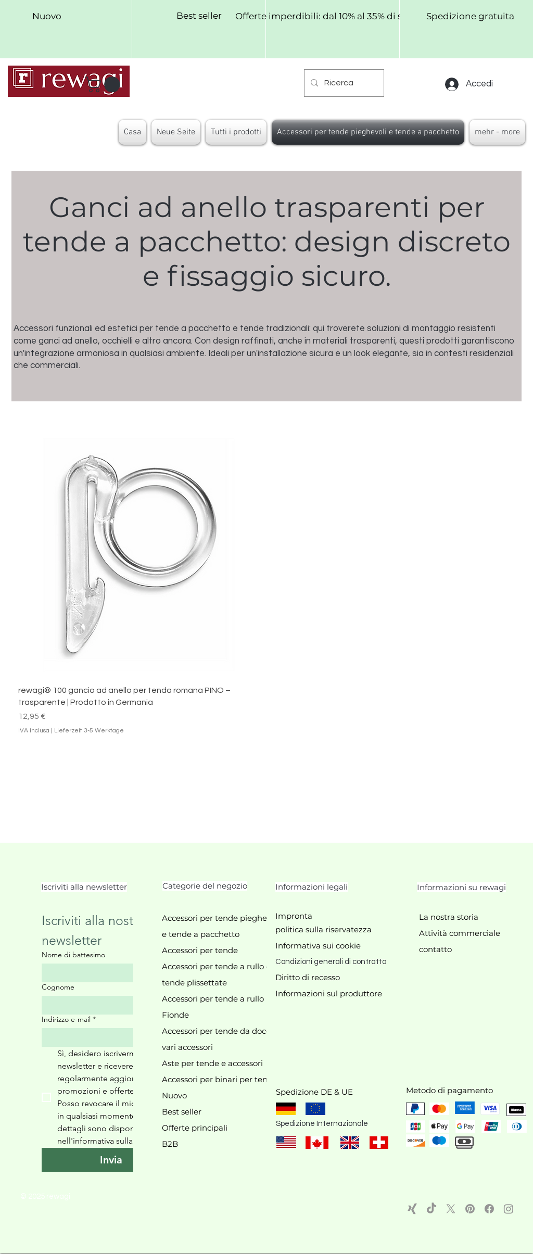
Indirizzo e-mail (69, 1019)
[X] (451, 1208)
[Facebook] (489, 1208)
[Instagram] (508, 1208)
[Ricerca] (343, 83)
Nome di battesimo (73, 955)
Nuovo (174, 1095)
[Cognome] (108, 1005)
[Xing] (412, 1208)
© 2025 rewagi (45, 1196)
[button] (104, 85)
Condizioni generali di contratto (330, 962)
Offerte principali (194, 1128)
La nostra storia (448, 917)
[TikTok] (431, 1208)
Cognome (58, 987)
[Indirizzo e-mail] (108, 1037)
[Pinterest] (470, 1208)
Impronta (293, 916)
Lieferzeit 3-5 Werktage (89, 730)
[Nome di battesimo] (108, 973)
